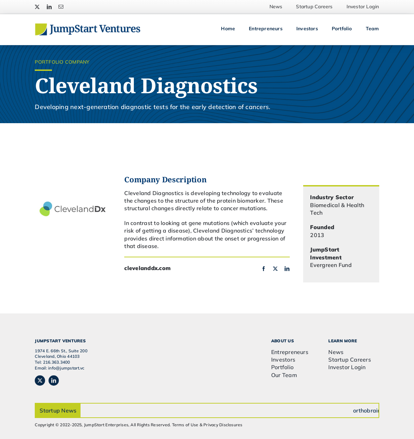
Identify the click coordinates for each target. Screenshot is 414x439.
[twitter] (37, 6)
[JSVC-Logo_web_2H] (87, 25)
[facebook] (263, 268)
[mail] (61, 6)
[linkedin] (49, 6)
